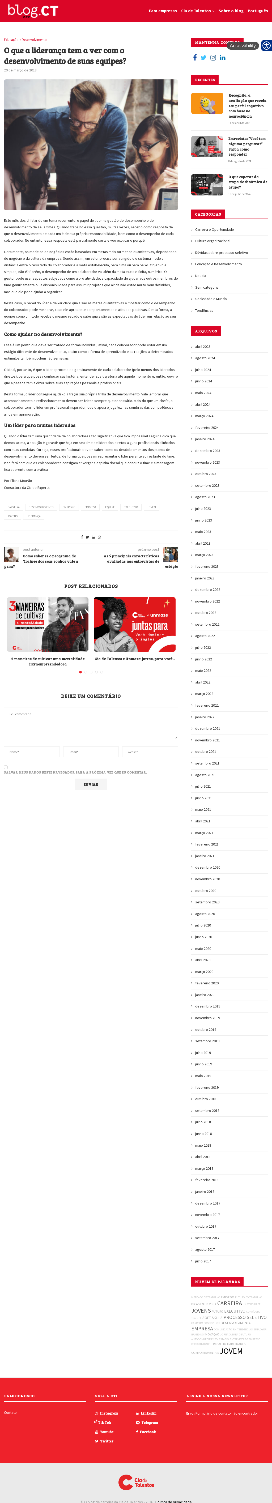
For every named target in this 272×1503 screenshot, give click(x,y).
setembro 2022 (207, 624)
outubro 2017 (205, 1226)
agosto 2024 (205, 358)
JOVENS (12, 516)
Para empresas (163, 10)
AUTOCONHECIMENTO (204, 1339)
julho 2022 (203, 647)
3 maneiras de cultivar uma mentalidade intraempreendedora (47, 661)
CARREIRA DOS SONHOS (205, 1323)
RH (234, 1329)
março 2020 (204, 971)
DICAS (195, 1304)
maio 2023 (203, 531)
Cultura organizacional (212, 240)
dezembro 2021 (207, 728)
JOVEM (151, 507)
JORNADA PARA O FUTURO (235, 1334)
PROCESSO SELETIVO (245, 1317)
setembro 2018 (207, 1110)
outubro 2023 (205, 473)
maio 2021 (203, 809)
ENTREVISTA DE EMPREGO (245, 1339)
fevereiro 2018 (207, 1179)
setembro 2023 (207, 485)
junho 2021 (203, 798)
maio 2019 (203, 1075)
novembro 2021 (207, 740)
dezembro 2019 (207, 1006)
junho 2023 (203, 520)
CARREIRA (13, 507)
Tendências (204, 310)
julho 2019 (203, 1052)
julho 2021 (203, 786)
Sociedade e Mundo (211, 298)
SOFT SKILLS (212, 1317)
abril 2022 (202, 682)
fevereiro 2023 (207, 566)
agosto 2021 (205, 774)
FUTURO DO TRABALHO (248, 1297)
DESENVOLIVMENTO (41, 507)
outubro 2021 (205, 751)
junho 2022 (203, 659)
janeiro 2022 (204, 717)
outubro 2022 (205, 612)
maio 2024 (203, 392)
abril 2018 (202, 1156)
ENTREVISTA (208, 1304)
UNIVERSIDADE (252, 1304)
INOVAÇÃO (212, 1334)
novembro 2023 (207, 462)
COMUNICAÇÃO (223, 1329)
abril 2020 (202, 960)
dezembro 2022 (207, 589)
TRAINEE (196, 1318)
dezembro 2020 (207, 867)
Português (258, 10)
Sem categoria (207, 287)
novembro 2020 (207, 879)
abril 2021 (202, 821)
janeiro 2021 (204, 855)
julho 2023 (203, 508)
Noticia (200, 275)
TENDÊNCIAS (245, 1329)
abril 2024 (202, 404)
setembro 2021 (207, 763)
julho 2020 (203, 925)
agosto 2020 (205, 913)
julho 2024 (203, 369)
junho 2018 (203, 1133)
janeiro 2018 (204, 1191)
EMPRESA (90, 507)
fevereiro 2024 (207, 427)
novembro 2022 (207, 601)
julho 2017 (203, 1261)
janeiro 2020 (204, 994)
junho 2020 (203, 936)
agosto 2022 (205, 635)
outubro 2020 (205, 890)
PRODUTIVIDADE (200, 1344)
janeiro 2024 (204, 439)
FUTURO (217, 1311)
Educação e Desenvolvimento (25, 40)
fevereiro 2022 (207, 705)
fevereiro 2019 (207, 1087)
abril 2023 (202, 543)
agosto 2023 (205, 496)
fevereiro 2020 (207, 983)
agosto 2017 (205, 1249)
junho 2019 (203, 1064)
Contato (10, 1412)
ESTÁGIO (224, 1339)
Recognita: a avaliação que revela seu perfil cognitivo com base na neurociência (247, 105)
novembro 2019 (207, 1017)
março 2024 (204, 415)
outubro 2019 (205, 1029)
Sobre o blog (231, 10)
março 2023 (204, 554)
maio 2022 (203, 670)
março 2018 (204, 1168)
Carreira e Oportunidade (214, 229)
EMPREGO (69, 507)
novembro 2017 (207, 1214)
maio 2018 (203, 1145)
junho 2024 (203, 381)
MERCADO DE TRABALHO (205, 1297)
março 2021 (204, 832)
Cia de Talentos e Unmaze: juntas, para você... (135, 658)
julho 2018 (203, 1122)
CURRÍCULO (253, 1311)
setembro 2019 (207, 1041)
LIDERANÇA (34, 516)
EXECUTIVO (131, 507)
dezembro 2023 (207, 450)
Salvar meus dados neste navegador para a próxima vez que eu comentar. (75, 772)
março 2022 (204, 693)
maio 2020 (203, 948)
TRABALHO (218, 1344)
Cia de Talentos (196, 10)
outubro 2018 (205, 1098)
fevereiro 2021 (207, 844)
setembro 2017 (207, 1237)
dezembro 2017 (207, 1203)
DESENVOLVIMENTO (236, 1322)
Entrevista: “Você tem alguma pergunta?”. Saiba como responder (247, 146)
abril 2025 (202, 346)
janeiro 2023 (204, 578)
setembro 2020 (207, 902)
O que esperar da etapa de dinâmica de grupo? (247, 182)
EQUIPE (110, 507)
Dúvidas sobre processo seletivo (221, 252)
